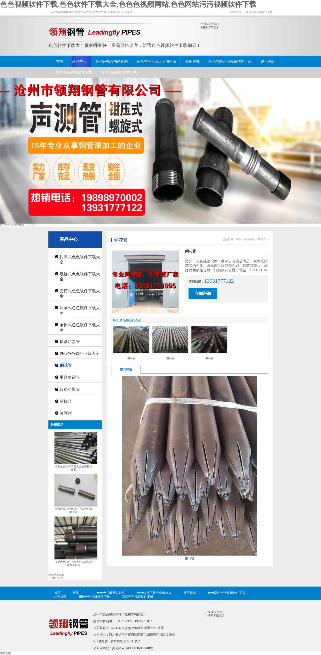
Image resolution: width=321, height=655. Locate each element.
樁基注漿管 (70, 341)
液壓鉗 (66, 413)
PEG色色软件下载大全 (80, 353)
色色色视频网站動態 (111, 61)
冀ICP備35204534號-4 (125, 641)
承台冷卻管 (70, 377)
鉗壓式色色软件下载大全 (80, 259)
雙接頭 (66, 401)
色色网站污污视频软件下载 (230, 61)
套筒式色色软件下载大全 (80, 293)
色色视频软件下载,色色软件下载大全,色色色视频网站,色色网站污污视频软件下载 (128, 4)
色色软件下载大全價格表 (156, 61)
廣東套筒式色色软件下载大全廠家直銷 (73, 510)
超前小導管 (70, 389)
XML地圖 (157, 628)
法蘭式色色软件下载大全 (80, 310)
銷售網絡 (267, 61)
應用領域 (192, 61)
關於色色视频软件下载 (74, 72)
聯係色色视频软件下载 (259, 12)
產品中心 (79, 61)
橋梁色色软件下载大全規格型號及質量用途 (73, 563)
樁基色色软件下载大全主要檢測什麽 (73, 468)
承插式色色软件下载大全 (80, 327)
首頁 (59, 61)
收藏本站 (235, 12)
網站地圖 (143, 628)
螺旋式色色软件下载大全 (80, 276)
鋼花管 (66, 365)
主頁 (238, 239)
